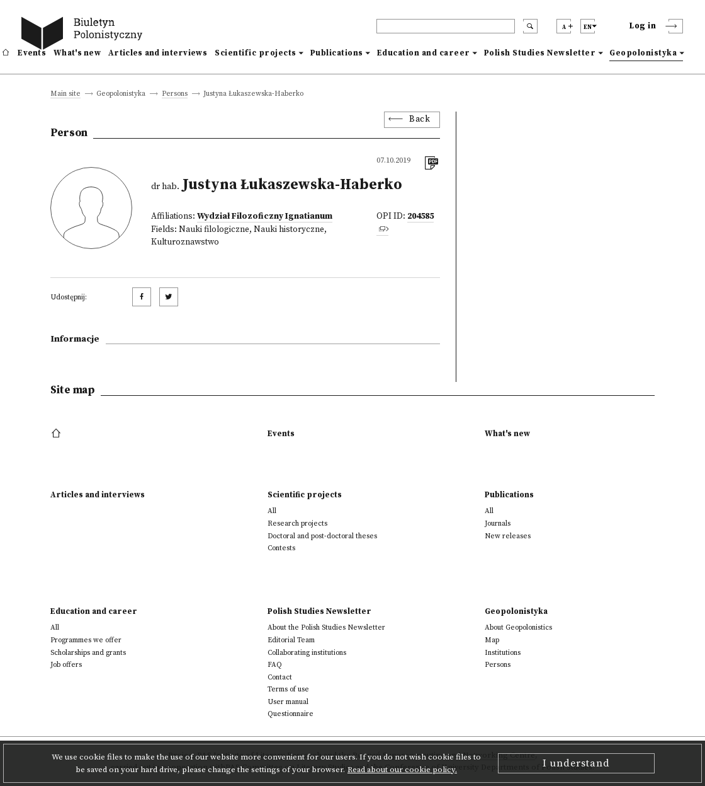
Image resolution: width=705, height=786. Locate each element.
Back (419, 119)
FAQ (275, 664)
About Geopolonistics (518, 627)
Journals (497, 523)
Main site (65, 94)
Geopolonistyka (643, 53)
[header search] (445, 26)
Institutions (503, 652)
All (272, 511)
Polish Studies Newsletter (540, 53)
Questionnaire (290, 714)
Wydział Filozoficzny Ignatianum (264, 216)
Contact (280, 677)
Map (492, 640)
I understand (576, 763)
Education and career (423, 53)
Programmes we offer (85, 640)
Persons (175, 94)
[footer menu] (57, 433)
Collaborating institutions (307, 652)
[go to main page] (84, 35)
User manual (288, 702)
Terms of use (288, 689)
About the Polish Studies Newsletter (326, 627)
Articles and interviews (157, 53)
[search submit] (530, 26)
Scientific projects (255, 53)
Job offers (66, 664)
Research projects (297, 523)
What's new (77, 53)
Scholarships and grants (88, 652)
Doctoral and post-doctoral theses (322, 536)
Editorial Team (291, 640)
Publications (336, 53)
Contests (281, 548)
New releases (508, 536)
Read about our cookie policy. (402, 770)
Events (32, 53)
